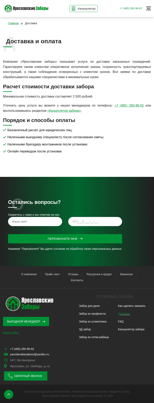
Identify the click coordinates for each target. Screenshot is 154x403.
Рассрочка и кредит (99, 274)
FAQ (121, 321)
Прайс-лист (52, 274)
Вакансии (126, 274)
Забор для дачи (89, 305)
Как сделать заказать (132, 305)
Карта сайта (11, 332)
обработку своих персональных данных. (96, 248)
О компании (29, 274)
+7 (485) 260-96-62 (131, 8)
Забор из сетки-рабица (94, 337)
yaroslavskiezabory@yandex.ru (29, 354)
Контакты (77, 280)
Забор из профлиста (92, 313)
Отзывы (73, 274)
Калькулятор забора (131, 329)
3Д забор (85, 329)
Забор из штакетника (92, 321)
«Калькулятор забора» (64, 110)
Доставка (124, 313)
